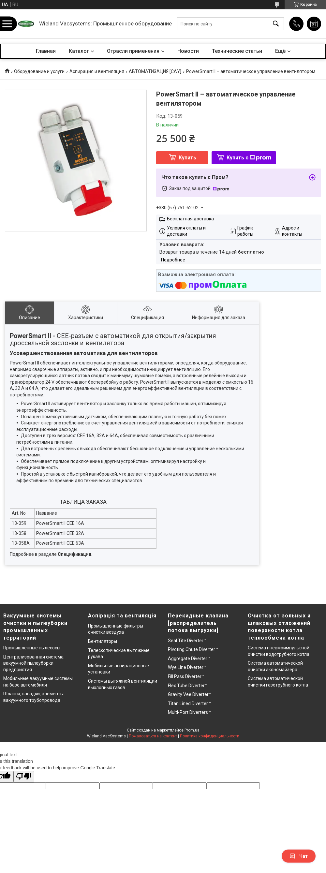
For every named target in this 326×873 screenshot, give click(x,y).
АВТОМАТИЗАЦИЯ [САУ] (155, 71)
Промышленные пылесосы (31, 647)
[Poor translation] (23, 776)
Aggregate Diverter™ (189, 658)
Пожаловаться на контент (153, 736)
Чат (298, 856)
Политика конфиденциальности (209, 736)
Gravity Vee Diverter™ (190, 694)
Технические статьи (237, 51)
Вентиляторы (102, 641)
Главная (46, 51)
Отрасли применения (133, 51)
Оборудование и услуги (39, 71)
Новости (188, 51)
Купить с (249, 158)
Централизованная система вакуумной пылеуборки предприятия (33, 663)
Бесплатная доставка (190, 218)
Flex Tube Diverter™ (188, 685)
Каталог (79, 51)
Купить (187, 158)
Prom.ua (192, 730)
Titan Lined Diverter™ (189, 703)
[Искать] (276, 24)
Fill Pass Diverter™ (186, 676)
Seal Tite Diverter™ (187, 640)
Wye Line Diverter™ (187, 667)
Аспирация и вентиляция (96, 71)
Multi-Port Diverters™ (189, 712)
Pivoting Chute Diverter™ (193, 649)
